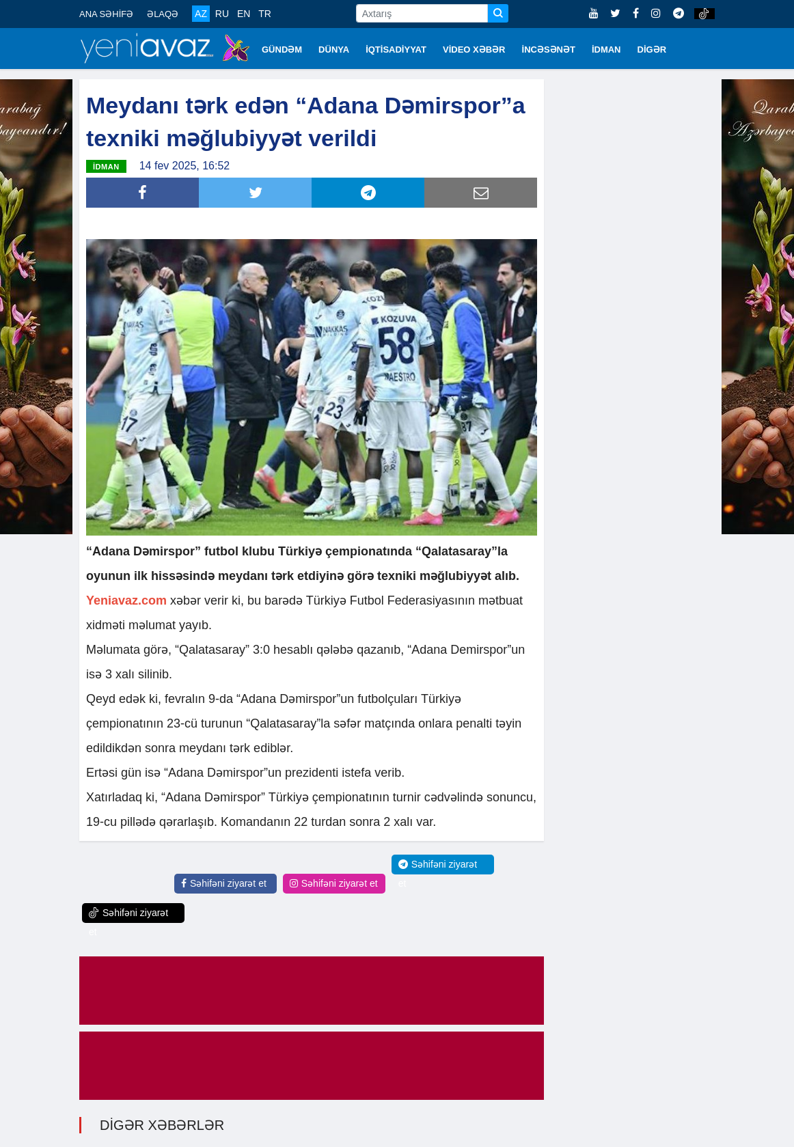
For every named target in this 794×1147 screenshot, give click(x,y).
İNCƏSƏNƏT (548, 49)
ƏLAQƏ (162, 14)
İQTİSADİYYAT (396, 49)
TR (264, 13)
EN (243, 13)
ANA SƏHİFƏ (106, 14)
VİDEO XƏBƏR (474, 49)
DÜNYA (333, 49)
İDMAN (606, 49)
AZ (201, 13)
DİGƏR (652, 49)
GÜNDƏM (282, 49)
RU (222, 13)
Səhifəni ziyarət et (223, 883)
